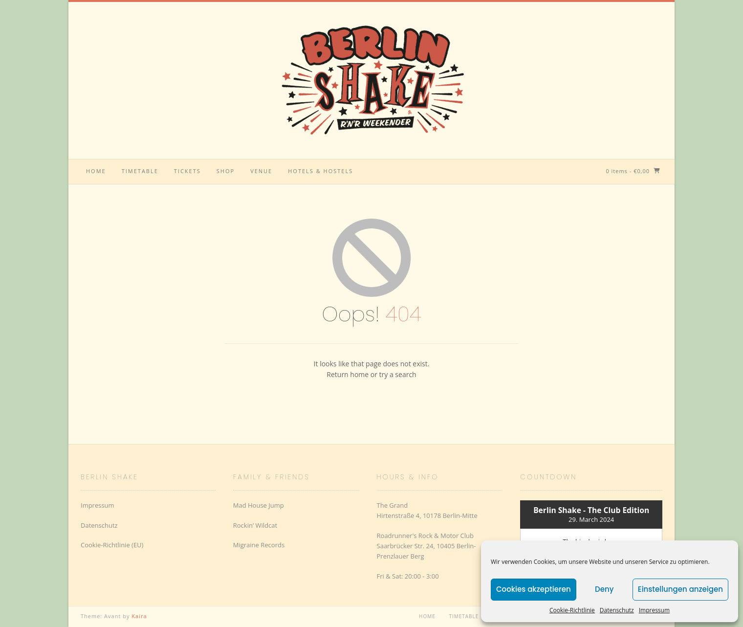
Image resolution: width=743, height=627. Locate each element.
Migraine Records (258, 544)
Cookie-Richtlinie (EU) (112, 544)
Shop (226, 171)
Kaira (139, 616)
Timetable (140, 171)
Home (96, 171)
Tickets (187, 171)
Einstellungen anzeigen (680, 589)
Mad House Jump (258, 505)
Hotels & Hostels (320, 171)
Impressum (654, 610)
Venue (261, 171)
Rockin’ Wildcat (255, 525)
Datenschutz (617, 610)
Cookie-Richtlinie (572, 610)
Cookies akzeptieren (533, 589)
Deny (604, 589)
